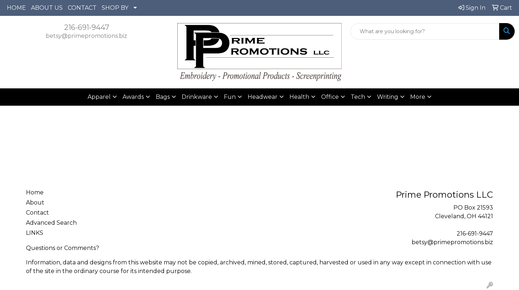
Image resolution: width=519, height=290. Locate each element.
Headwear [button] (263, 96)
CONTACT (82, 7)
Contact (37, 212)
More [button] (417, 96)
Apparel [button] (99, 96)
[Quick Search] (425, 31)
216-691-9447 (86, 27)
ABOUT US (47, 7)
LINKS (34, 232)
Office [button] (330, 96)
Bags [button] (163, 96)
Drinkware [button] (197, 96)
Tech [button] (358, 96)
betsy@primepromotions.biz (86, 35)
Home (35, 192)
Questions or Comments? (62, 248)
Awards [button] (133, 96)
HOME (16, 7)
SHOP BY (115, 7)
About (35, 202)
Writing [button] (387, 96)
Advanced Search (51, 222)
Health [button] (299, 96)
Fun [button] (230, 96)
